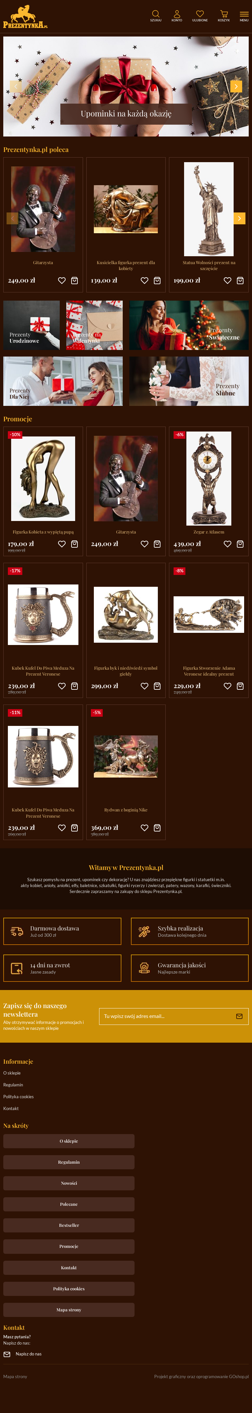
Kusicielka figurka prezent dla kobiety (126, 265)
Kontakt (11, 1109)
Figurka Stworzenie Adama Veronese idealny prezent (209, 671)
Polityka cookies (18, 1097)
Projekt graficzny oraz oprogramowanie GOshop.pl (201, 1377)
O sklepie (12, 1073)
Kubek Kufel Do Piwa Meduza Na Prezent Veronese (43, 671)
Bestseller (69, 1225)
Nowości (69, 1183)
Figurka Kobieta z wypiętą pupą (43, 531)
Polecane (69, 1204)
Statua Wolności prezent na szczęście (209, 265)
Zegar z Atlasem (209, 531)
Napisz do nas (29, 1354)
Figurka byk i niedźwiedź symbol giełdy (126, 671)
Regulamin (13, 1085)
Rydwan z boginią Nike (126, 809)
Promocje (68, 1246)
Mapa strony (68, 1309)
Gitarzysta (43, 262)
